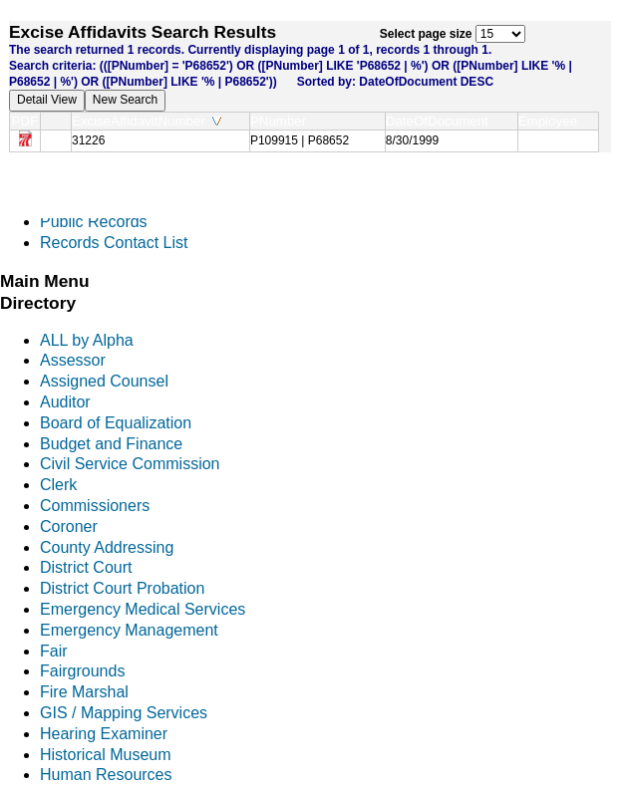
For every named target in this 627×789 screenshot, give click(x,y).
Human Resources (106, 774)
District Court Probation (122, 588)
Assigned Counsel (104, 381)
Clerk (58, 484)
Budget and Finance (111, 443)
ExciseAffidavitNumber (146, 121)
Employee (552, 121)
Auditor (65, 402)
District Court (86, 567)
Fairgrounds (82, 670)
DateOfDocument (441, 121)
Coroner (69, 526)
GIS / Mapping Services (123, 712)
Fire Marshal (84, 691)
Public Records (94, 221)
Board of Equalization (115, 422)
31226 (88, 140)
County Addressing (106, 547)
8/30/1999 (412, 140)
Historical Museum (105, 754)
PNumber (282, 121)
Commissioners (95, 505)
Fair (54, 651)
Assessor (73, 360)
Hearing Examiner (103, 733)
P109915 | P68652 (299, 140)
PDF (25, 121)
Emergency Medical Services (142, 609)
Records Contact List (114, 242)
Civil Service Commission (129, 463)
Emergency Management (129, 630)
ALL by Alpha (87, 340)
